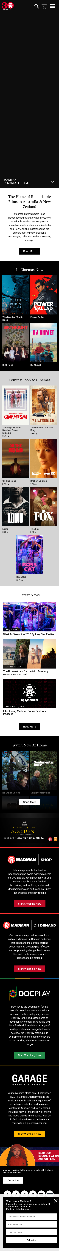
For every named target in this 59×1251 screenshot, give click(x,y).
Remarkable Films (17, 181)
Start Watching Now (29, 968)
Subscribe (13, 1180)
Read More (29, 251)
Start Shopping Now (29, 903)
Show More (29, 802)
